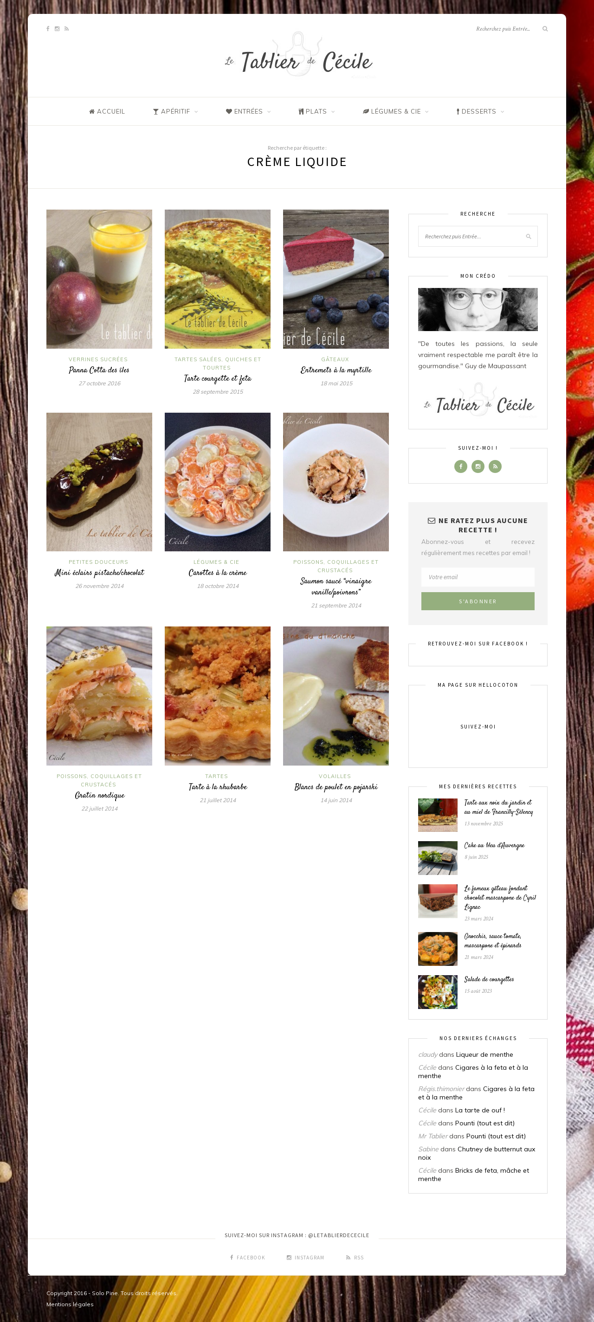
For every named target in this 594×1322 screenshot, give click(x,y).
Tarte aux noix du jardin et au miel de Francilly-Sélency (499, 807)
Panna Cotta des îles (99, 370)
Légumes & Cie (216, 562)
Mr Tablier (432, 1136)
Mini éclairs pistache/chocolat (99, 573)
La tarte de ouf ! (480, 1110)
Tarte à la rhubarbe (218, 787)
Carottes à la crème (217, 573)
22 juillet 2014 (99, 808)
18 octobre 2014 (218, 585)
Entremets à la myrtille (336, 370)
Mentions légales (70, 1304)
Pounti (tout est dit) (485, 1123)
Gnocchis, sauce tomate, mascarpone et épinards (493, 941)
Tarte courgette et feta (217, 378)
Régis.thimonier (441, 1089)
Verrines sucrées (98, 359)
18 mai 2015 (336, 383)
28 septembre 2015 (218, 391)
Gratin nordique (99, 795)
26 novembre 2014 (99, 585)
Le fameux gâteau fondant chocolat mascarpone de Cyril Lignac (500, 898)
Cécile (427, 1067)
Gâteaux (335, 359)
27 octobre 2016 (99, 383)
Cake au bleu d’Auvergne (494, 845)
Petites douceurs (98, 562)
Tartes (216, 776)
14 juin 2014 (336, 800)
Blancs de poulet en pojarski (336, 787)
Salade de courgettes (489, 979)
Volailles (335, 776)
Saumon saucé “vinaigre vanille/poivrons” (336, 587)
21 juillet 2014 (218, 800)
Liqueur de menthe (484, 1054)
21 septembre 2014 (336, 605)
